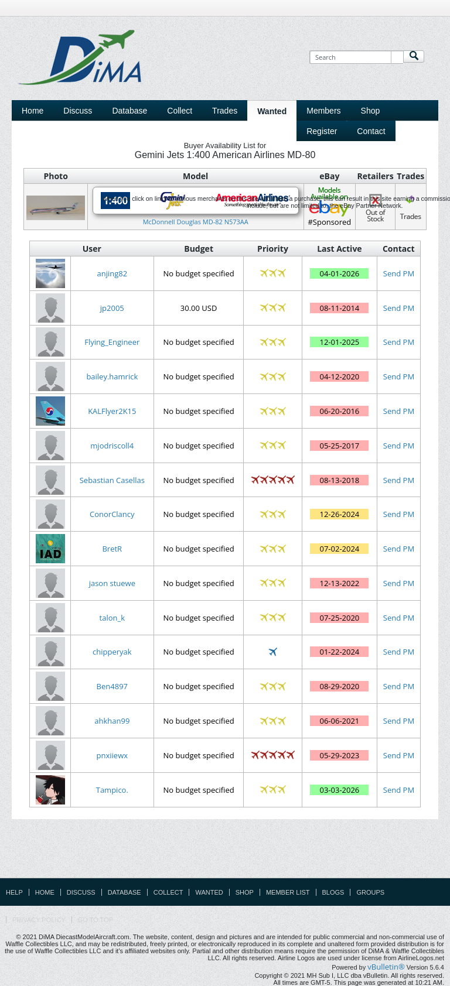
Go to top (95, 919)
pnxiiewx (112, 755)
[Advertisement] (225, 851)
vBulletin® (385, 966)
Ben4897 (112, 686)
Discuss (77, 110)
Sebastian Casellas (112, 480)
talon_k (112, 617)
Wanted (209, 892)
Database (124, 892)
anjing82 (112, 273)
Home (32, 110)
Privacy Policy (39, 919)
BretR (112, 548)
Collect (168, 892)
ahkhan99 (111, 720)
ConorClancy (112, 514)
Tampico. (112, 790)
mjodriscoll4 (112, 445)
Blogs (333, 892)
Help (14, 892)
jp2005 (112, 308)
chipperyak (112, 651)
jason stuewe (112, 583)
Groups (370, 892)
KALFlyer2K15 (112, 411)
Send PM (398, 273)
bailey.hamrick (112, 376)
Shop (245, 892)
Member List (288, 892)
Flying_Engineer (111, 342)
